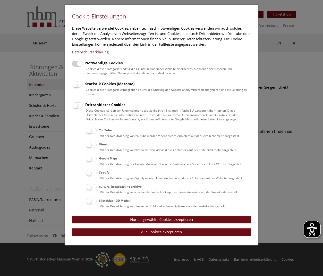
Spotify (104, 172)
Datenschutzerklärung (90, 52)
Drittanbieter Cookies (105, 104)
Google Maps (108, 158)
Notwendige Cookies (104, 62)
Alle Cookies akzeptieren (161, 231)
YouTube (105, 130)
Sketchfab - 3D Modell (115, 201)
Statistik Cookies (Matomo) (110, 83)
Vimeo (103, 144)
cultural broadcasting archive (120, 186)
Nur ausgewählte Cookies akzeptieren (161, 219)
